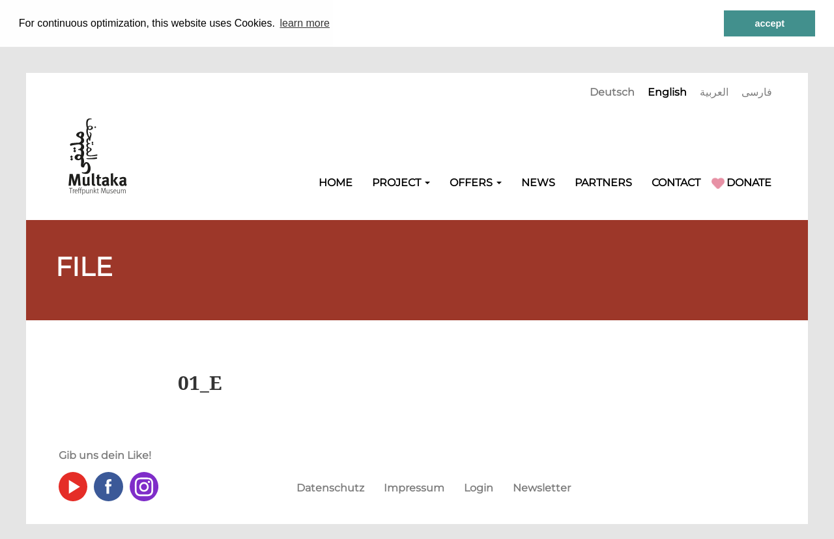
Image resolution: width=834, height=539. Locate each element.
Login (478, 487)
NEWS (538, 182)
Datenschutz (330, 487)
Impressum (414, 487)
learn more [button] (305, 23)
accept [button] (769, 23)
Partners (603, 182)
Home (335, 182)
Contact (676, 182)
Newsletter (542, 487)
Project (401, 182)
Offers (476, 182)
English (667, 91)
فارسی (756, 91)
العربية (714, 91)
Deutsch (612, 91)
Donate (748, 182)
